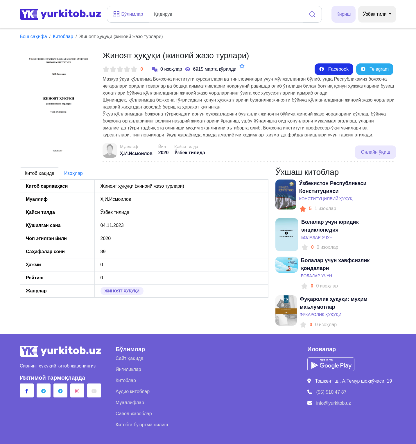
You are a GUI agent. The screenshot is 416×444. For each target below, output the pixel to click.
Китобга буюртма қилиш (142, 424)
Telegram (375, 69)
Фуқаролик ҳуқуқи (320, 314)
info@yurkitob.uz (333, 403)
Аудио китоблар (133, 391)
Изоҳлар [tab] (73, 173)
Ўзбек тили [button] (375, 14)
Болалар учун (317, 237)
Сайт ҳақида (129, 358)
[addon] (226, 14)
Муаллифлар (130, 402)
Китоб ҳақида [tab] (39, 173)
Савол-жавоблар (134, 413)
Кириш (343, 14)
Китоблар (63, 36)
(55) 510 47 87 (331, 392)
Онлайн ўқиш (375, 152)
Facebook (334, 69)
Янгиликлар (128, 369)
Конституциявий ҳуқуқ (325, 198)
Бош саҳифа (33, 36)
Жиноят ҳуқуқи (122, 291)
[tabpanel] (144, 239)
